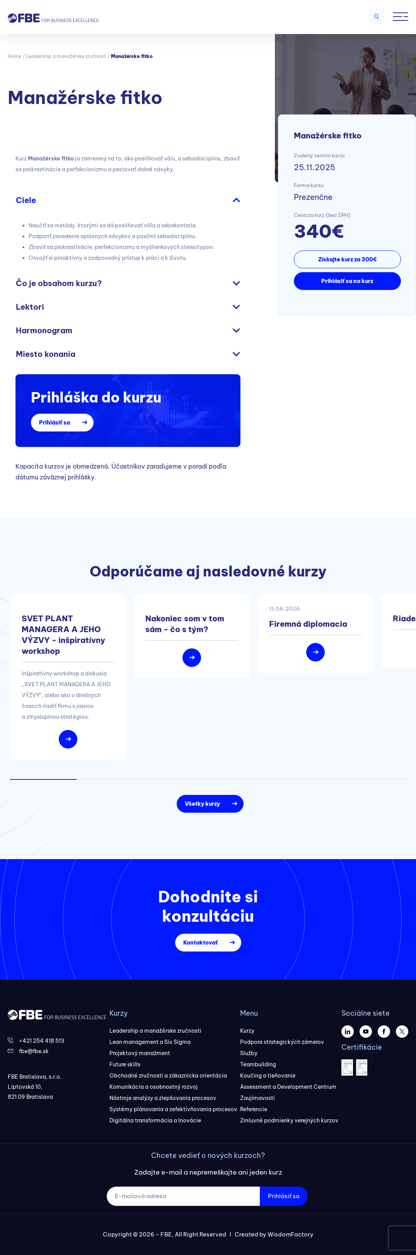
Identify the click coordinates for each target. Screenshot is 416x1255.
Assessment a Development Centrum (288, 1086)
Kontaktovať (200, 942)
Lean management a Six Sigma (150, 1041)
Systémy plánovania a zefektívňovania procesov (173, 1109)
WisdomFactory (291, 1234)
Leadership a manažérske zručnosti (66, 56)
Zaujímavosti (257, 1098)
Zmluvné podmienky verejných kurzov (289, 1120)
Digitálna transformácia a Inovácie (155, 1120)
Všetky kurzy (202, 803)
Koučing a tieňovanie (267, 1075)
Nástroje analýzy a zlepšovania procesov (162, 1098)
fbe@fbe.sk (34, 1051)
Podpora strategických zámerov (282, 1041)
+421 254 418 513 (41, 1040)
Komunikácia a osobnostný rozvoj (153, 1086)
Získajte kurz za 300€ (347, 259)
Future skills (124, 1064)
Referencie (253, 1109)
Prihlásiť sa (54, 422)
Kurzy (247, 1030)
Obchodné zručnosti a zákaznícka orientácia (168, 1075)
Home (14, 56)
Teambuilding (258, 1064)
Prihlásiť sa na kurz (347, 281)
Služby (248, 1053)
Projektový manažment (139, 1053)
